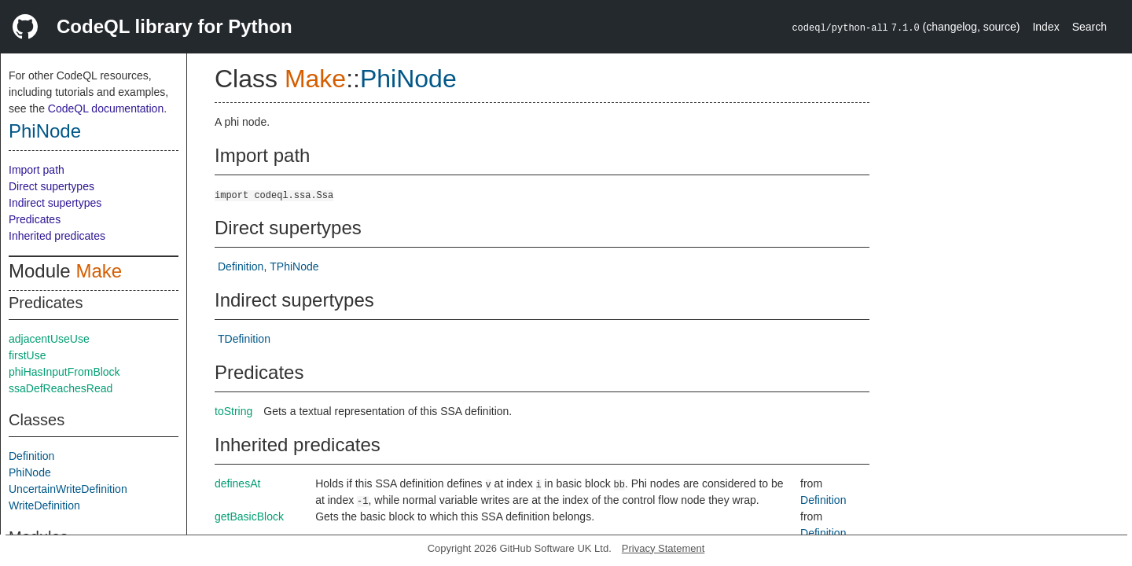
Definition (31, 456)
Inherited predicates (57, 236)
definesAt (237, 483)
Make (98, 270)
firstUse (27, 355)
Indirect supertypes (55, 203)
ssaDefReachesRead (60, 388)
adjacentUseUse (49, 339)
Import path (36, 170)
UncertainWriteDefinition (68, 489)
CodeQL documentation (106, 108)
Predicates (35, 219)
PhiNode (45, 131)
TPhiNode (294, 266)
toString (233, 411)
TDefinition (244, 339)
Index (1045, 26)
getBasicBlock (249, 516)
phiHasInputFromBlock (64, 372)
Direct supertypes (51, 186)
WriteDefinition (44, 505)
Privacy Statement (663, 548)
